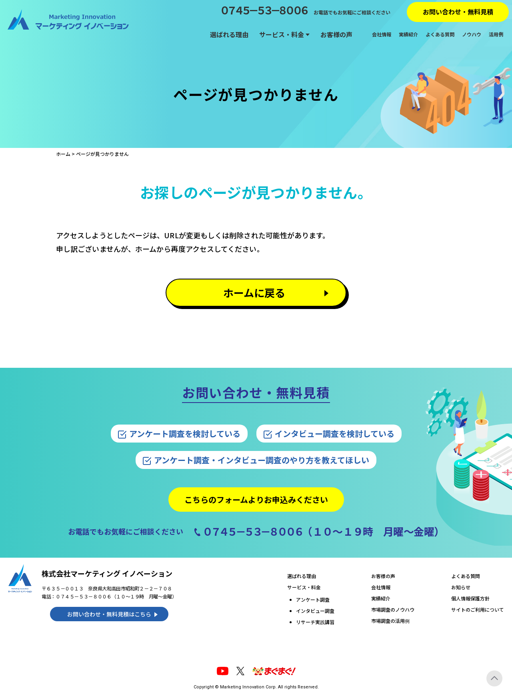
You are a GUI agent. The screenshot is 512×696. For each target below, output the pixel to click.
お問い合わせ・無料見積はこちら (109, 614)
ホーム (63, 153)
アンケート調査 (313, 599)
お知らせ (460, 587)
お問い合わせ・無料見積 (458, 11)
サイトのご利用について (477, 609)
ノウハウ (471, 34)
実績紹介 (408, 34)
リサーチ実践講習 (315, 621)
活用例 (496, 34)
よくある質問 (440, 34)
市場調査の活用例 (390, 620)
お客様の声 (336, 34)
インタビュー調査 (315, 610)
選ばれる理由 (229, 34)
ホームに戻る (254, 292)
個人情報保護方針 (470, 598)
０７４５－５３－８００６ (263, 10)
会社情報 (381, 34)
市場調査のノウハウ (392, 609)
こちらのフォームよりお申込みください (256, 499)
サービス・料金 (281, 34)
